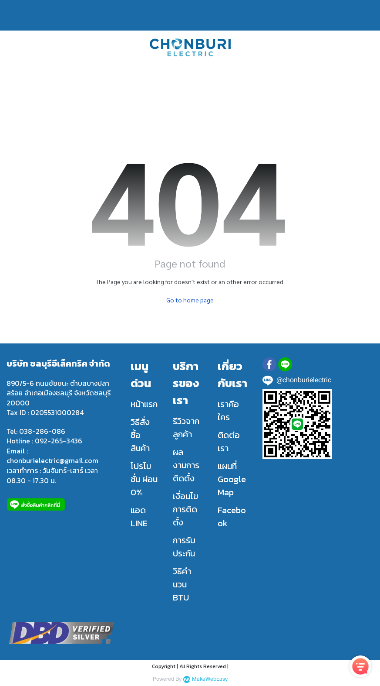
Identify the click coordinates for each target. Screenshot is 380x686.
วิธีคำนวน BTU (182, 584)
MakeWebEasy (210, 679)
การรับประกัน (184, 547)
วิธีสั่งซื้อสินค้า (140, 435)
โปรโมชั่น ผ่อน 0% (144, 479)
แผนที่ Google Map (232, 479)
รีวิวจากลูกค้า (186, 428)
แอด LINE (139, 517)
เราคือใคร (228, 411)
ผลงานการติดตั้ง (186, 465)
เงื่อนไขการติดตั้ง (185, 509)
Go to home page (190, 300)
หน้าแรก (144, 404)
